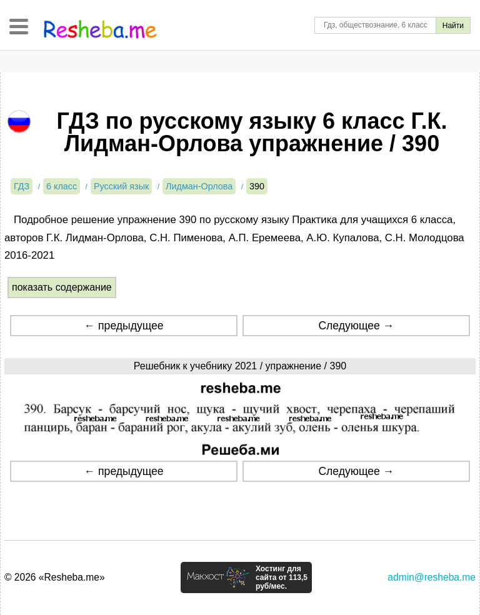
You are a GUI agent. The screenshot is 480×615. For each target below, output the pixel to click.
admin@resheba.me (432, 577)
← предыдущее (124, 325)
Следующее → (356, 325)
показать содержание (62, 287)
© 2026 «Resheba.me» (54, 577)
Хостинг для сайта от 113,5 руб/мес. (282, 577)
